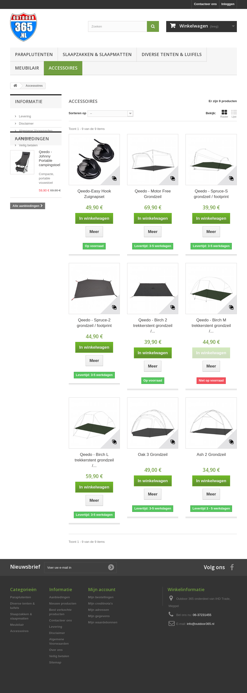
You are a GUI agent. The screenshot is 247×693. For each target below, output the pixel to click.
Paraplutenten (34, 54)
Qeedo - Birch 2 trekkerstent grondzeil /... (152, 325)
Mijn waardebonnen (102, 622)
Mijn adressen (98, 610)
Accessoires (63, 68)
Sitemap (55, 662)
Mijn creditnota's (100, 603)
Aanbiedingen (32, 161)
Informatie (28, 101)
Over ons (25, 136)
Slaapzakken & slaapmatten (97, 54)
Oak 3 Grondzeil (153, 454)
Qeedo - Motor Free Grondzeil (153, 194)
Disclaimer (26, 121)
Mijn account (102, 589)
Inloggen (227, 4)
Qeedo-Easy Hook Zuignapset (94, 194)
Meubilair (27, 68)
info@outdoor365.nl (200, 624)
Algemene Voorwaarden (35, 129)
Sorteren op (77, 113)
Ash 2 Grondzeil (211, 454)
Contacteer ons (205, 4)
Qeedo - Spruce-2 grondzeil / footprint (94, 323)
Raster (224, 113)
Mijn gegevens (99, 616)
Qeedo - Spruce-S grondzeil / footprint (211, 194)
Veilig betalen (28, 143)
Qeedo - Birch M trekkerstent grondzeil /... (211, 325)
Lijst (234, 113)
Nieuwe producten (62, 603)
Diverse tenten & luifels (172, 54)
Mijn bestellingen (100, 597)
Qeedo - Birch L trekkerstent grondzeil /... (94, 460)
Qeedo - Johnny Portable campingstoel (49, 181)
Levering (24, 114)
